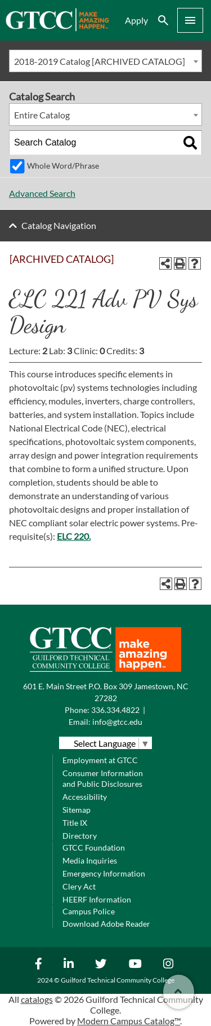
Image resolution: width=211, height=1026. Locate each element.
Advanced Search (42, 193)
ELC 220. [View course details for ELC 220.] (74, 536)
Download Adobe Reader (106, 923)
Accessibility (84, 797)
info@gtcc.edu (117, 721)
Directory (79, 835)
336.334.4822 (115, 710)
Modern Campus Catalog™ (128, 1020)
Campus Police (88, 911)
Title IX (74, 822)
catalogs (37, 999)
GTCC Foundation (93, 847)
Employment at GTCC (100, 760)
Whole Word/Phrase (63, 165)
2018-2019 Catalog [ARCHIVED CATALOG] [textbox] (99, 61)
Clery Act (79, 886)
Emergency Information (103, 873)
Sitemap (76, 809)
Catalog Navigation (58, 225)
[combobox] (105, 61)
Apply (136, 20)
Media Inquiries (89, 860)
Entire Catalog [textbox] (42, 114)
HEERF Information (96, 899)
